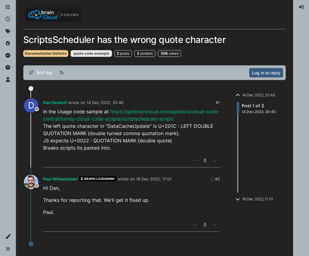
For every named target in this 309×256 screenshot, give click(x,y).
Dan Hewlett (55, 102)
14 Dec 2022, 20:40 (105, 102)
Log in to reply (266, 72)
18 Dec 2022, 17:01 (153, 179)
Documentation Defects (46, 53)
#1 (218, 102)
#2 (217, 179)
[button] (7, 236)
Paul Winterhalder (60, 179)
